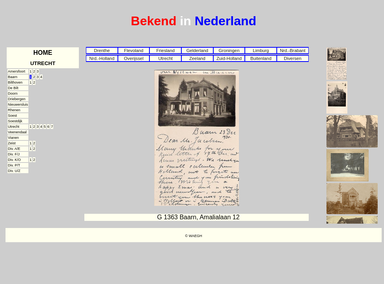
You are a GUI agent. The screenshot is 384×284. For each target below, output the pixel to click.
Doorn (13, 93)
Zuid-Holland (229, 58)
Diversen (293, 58)
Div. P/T (14, 165)
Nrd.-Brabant (293, 50)
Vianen (13, 138)
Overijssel (134, 58)
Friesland (165, 50)
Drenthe (102, 50)
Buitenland (261, 58)
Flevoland (133, 50)
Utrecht (165, 58)
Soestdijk (15, 121)
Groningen (229, 50)
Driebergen (17, 99)
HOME (43, 52)
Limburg (261, 50)
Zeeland (197, 58)
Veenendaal (17, 132)
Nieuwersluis (18, 104)
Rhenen (14, 110)
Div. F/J (14, 154)
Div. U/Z (14, 171)
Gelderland (197, 50)
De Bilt (13, 88)
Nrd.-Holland (102, 58)
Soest (12, 116)
